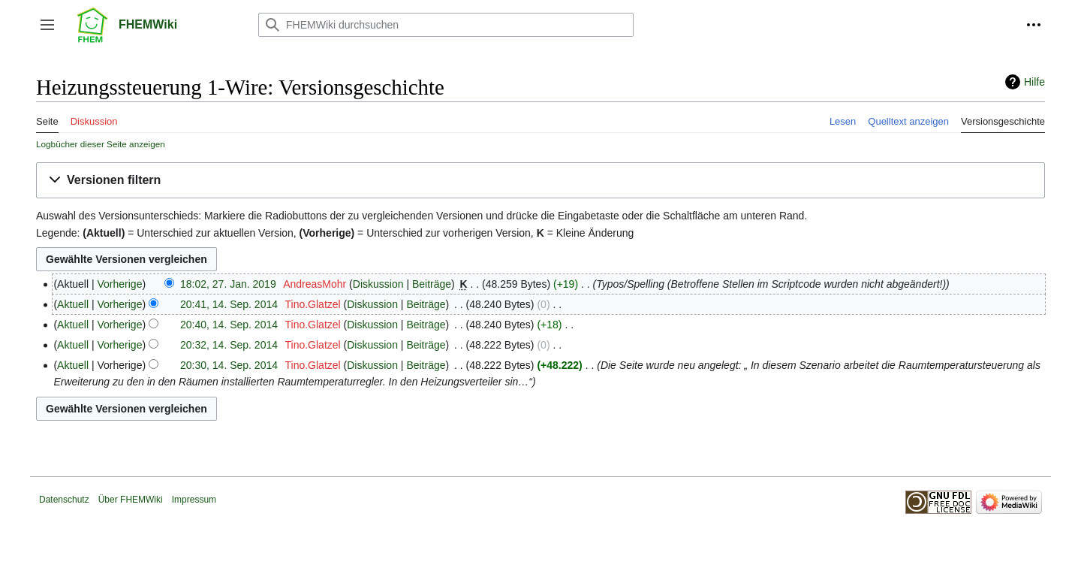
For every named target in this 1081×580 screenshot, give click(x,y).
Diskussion (378, 284)
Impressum (194, 499)
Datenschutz (64, 499)
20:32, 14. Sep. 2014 (229, 345)
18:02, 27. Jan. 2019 (228, 284)
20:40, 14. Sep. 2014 (229, 325)
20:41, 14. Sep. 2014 (229, 304)
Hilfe (1034, 82)
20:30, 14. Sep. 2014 (229, 365)
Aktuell (73, 304)
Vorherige (120, 284)
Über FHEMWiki (130, 499)
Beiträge (431, 284)
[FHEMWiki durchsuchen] (446, 25)
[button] (47, 25)
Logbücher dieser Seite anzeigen (100, 144)
